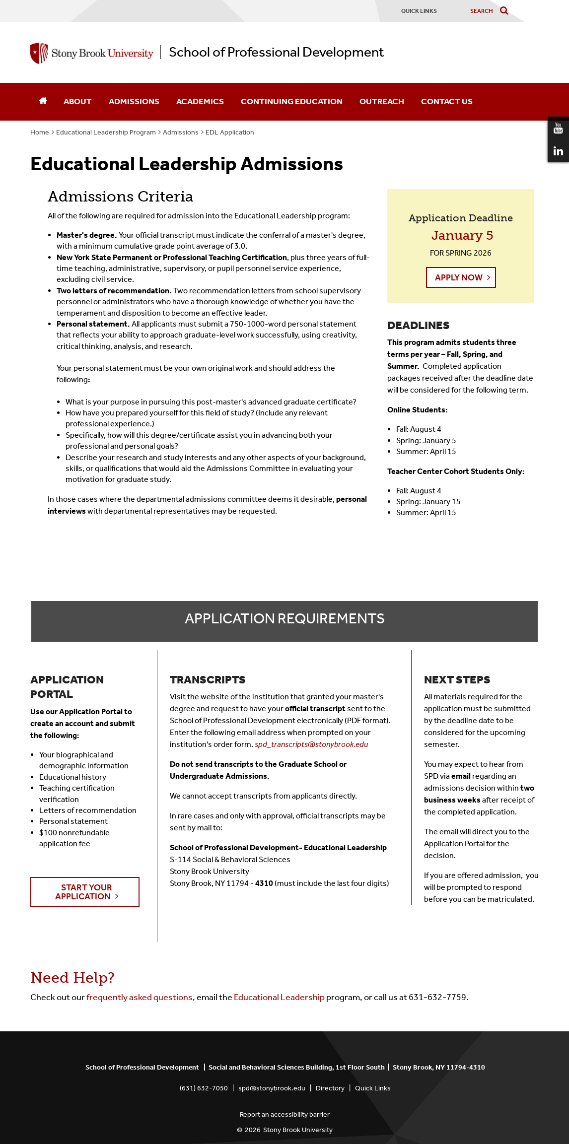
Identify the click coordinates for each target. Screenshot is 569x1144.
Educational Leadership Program (106, 132)
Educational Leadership (280, 997)
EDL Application (230, 132)
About (78, 101)
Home (39, 132)
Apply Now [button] (459, 277)
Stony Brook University (298, 1130)
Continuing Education (292, 101)
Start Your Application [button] (83, 892)
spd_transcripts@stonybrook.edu (311, 744)
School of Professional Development (276, 52)
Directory (330, 1088)
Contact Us (447, 101)
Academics (200, 101)
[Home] (42, 102)
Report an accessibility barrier (285, 1114)
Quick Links (373, 1088)
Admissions (134, 101)
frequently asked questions (139, 997)
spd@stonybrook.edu (271, 1088)
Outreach (381, 101)
